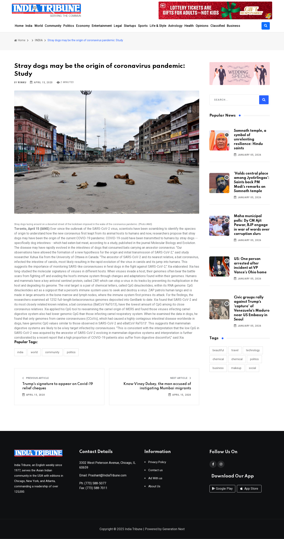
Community (53, 26)
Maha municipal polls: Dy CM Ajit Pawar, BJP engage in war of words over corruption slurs (252, 225)
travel (234, 350)
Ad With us (155, 479)
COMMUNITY (52, 352)
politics (254, 359)
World (38, 26)
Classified (217, 26)
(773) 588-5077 (95, 485)
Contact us (155, 471)
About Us (154, 487)
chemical (218, 359)
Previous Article (35, 378)
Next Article (180, 378)
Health (189, 26)
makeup (236, 368)
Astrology (175, 26)
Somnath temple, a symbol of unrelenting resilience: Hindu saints (250, 139)
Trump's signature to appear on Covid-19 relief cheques (57, 386)
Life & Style (158, 26)
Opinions (202, 26)
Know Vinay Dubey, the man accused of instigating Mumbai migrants (157, 386)
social (252, 368)
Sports (143, 26)
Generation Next (174, 529)
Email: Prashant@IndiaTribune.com (102, 477)
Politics (68, 26)
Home (19, 26)
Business (233, 26)
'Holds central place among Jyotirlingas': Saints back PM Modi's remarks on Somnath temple (251, 182)
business (218, 368)
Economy (83, 26)
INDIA (39, 40)
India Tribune (133, 529)
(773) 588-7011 (96, 489)
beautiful (218, 350)
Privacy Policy (157, 463)
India (28, 26)
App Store (249, 492)
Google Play (222, 492)
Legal (118, 26)
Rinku (22, 82)
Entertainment (102, 26)
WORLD (34, 352)
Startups (130, 26)
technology (253, 350)
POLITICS (71, 352)
